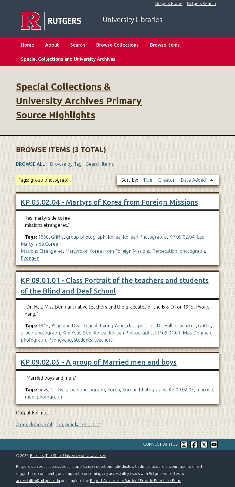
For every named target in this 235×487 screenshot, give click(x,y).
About (52, 44)
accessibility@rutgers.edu (38, 480)
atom (21, 424)
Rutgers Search (201, 3)
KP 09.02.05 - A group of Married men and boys (99, 362)
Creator (167, 180)
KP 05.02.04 (182, 237)
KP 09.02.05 (181, 389)
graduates (185, 325)
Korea (114, 237)
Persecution (164, 251)
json (59, 424)
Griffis (57, 237)
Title (148, 180)
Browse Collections (117, 44)
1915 (43, 325)
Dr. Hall (164, 325)
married (204, 389)
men (29, 396)
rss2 (95, 424)
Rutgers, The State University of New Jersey (68, 455)
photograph (192, 251)
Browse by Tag (65, 164)
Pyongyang (60, 339)
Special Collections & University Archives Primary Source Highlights (79, 100)
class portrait (140, 325)
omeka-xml (77, 424)
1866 (43, 237)
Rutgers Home (168, 3)
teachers (103, 339)
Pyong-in (30, 258)
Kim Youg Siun (76, 332)
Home (27, 44)
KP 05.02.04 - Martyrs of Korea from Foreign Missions (109, 202)
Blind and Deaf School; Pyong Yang (88, 325)
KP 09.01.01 (167, 332)
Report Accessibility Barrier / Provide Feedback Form (135, 480)
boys (43, 389)
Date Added (194, 180)
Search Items (100, 164)
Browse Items (165, 44)
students (83, 339)
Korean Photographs (145, 237)
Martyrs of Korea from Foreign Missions (107, 251)
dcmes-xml (40, 424)
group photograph (85, 237)
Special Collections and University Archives (68, 59)
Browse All (30, 164)
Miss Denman (197, 332)
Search (77, 44)
